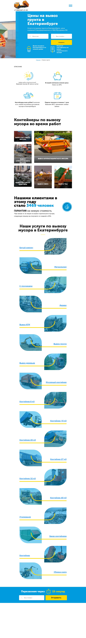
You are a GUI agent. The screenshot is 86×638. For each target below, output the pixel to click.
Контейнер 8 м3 (27, 401)
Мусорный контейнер (56, 382)
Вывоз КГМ (24, 324)
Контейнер (24, 555)
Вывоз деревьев (27, 363)
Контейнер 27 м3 (58, 459)
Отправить (61, 42)
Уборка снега (60, 572)
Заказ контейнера (58, 536)
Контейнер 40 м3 (58, 497)
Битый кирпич (26, 247)
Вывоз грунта (60, 343)
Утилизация (25, 516)
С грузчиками (25, 286)
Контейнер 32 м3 (27, 478)
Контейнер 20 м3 (27, 439)
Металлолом (60, 266)
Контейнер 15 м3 (58, 420)
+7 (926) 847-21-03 (21, 10)
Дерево (63, 305)
